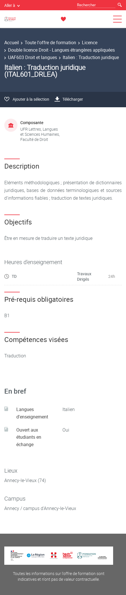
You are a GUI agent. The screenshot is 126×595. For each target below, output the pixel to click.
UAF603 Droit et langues (32, 57)
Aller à (12, 5)
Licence (89, 42)
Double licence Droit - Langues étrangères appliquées (61, 50)
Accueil (11, 42)
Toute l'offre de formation (50, 42)
